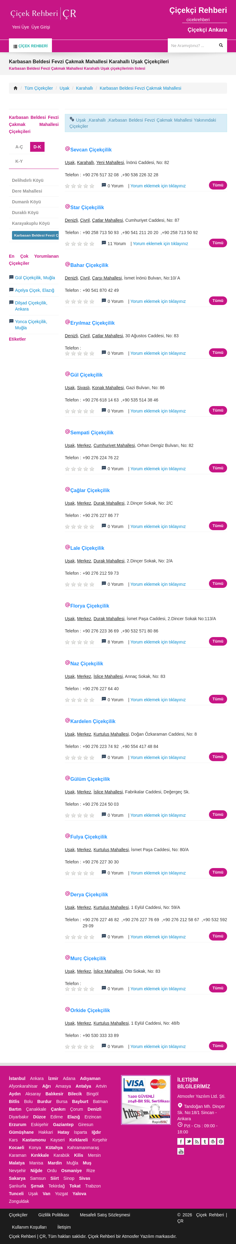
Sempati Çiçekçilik (92, 432)
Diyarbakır (19, 1116)
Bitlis (14, 1101)
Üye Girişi (40, 27)
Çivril (85, 220)
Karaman (17, 1155)
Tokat (75, 1185)
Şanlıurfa (17, 1185)
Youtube (213, 1141)
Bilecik (75, 1093)
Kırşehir (99, 1139)
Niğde (36, 1170)
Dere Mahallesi (27, 191)
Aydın (15, 1093)
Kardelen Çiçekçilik (93, 721)
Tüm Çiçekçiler (39, 88)
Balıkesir (54, 1093)
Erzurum (17, 1124)
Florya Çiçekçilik (89, 605)
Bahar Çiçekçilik (89, 265)
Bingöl (92, 1093)
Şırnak (37, 1185)
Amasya (63, 1086)
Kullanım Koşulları (29, 1227)
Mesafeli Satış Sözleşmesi (105, 1214)
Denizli (71, 220)
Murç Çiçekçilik (88, 958)
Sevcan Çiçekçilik (91, 149)
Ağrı (46, 1086)
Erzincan (93, 1116)
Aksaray (33, 1093)
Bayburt (80, 1101)
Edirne (56, 1116)
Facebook (181, 1141)
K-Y (19, 161)
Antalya (83, 1086)
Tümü (218, 185)
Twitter (189, 1141)
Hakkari (45, 1132)
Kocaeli (16, 1147)
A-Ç (19, 146)
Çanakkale (36, 1109)
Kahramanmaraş (83, 1147)
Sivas (84, 1178)
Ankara (37, 1078)
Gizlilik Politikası (53, 1214)
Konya (35, 1147)
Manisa (36, 1162)
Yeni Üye (20, 27)
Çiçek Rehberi (30, 46)
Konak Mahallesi (108, 387)
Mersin (94, 1155)
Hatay (63, 1132)
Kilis (78, 1155)
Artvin (101, 1086)
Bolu (28, 1101)
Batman (100, 1101)
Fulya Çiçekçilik (88, 836)
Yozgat (61, 1193)
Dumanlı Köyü (26, 201)
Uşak (64, 88)
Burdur (44, 1101)
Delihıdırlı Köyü (28, 180)
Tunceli (16, 1193)
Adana (69, 1078)
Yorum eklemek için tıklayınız (158, 185)
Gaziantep (63, 1124)
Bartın (15, 1109)
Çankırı (58, 1109)
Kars (13, 1139)
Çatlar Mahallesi (107, 220)
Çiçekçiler (18, 1214)
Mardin (55, 1162)
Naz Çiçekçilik (86, 663)
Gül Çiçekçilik (86, 375)
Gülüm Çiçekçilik (90, 779)
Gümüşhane (21, 1132)
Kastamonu (34, 1139)
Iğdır (96, 1132)
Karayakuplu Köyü (31, 223)
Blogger (197, 1141)
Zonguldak (19, 1201)
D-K (37, 146)
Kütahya (54, 1147)
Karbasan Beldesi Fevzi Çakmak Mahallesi (140, 88)
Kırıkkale (40, 1155)
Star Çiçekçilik (87, 207)
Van (46, 1193)
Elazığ (74, 1116)
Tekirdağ (57, 1185)
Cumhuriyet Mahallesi (114, 445)
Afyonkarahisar (23, 1086)
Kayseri (57, 1139)
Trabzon (93, 1185)
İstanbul (17, 1078)
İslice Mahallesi (108, 676)
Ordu (52, 1170)
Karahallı (84, 88)
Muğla (72, 1162)
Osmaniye (71, 1170)
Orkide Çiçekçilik (90, 1010)
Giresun (85, 1124)
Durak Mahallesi (108, 503)
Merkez (84, 445)
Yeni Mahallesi (110, 162)
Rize (90, 1170)
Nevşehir (17, 1170)
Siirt (54, 1178)
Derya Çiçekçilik (89, 894)
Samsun (38, 1178)
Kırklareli (78, 1139)
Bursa (62, 1101)
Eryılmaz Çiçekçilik (92, 323)
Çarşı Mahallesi (107, 278)
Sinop (68, 1178)
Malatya (17, 1162)
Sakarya (17, 1178)
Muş (87, 1162)
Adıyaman (90, 1078)
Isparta (80, 1132)
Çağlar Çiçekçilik (90, 490)
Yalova (79, 1193)
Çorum (76, 1109)
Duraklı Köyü (25, 212)
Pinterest (220, 1141)
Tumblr (205, 1141)
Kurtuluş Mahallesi (110, 734)
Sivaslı (83, 387)
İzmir (53, 1078)
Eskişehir (40, 1124)
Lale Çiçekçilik (87, 548)
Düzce (39, 1116)
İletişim (64, 1227)
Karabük (61, 1155)
